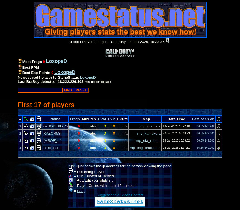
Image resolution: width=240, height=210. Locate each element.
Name (55, 119)
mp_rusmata (150, 126)
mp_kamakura (149, 133)
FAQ (81, 191)
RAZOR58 (51, 133)
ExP (111, 119)
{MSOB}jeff (52, 141)
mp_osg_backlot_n (145, 148)
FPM (102, 119)
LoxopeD (88, 77)
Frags (75, 119)
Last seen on (203, 119)
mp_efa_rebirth (148, 141)
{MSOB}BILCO (55, 126)
